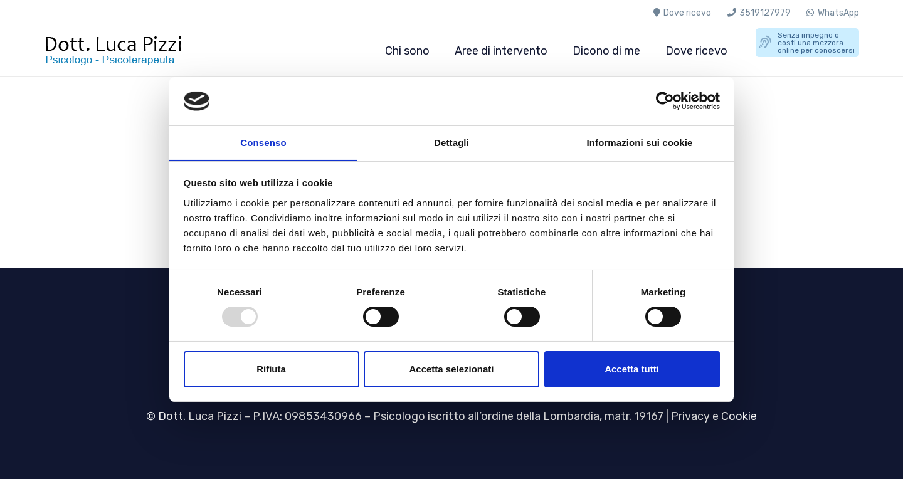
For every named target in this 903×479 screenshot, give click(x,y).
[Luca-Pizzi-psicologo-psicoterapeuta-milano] (121, 51)
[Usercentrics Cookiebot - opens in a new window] (665, 101)
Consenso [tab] (263, 142)
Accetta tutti (632, 369)
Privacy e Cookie (714, 416)
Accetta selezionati (451, 369)
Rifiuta (271, 369)
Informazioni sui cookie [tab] (640, 142)
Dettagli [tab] (451, 142)
